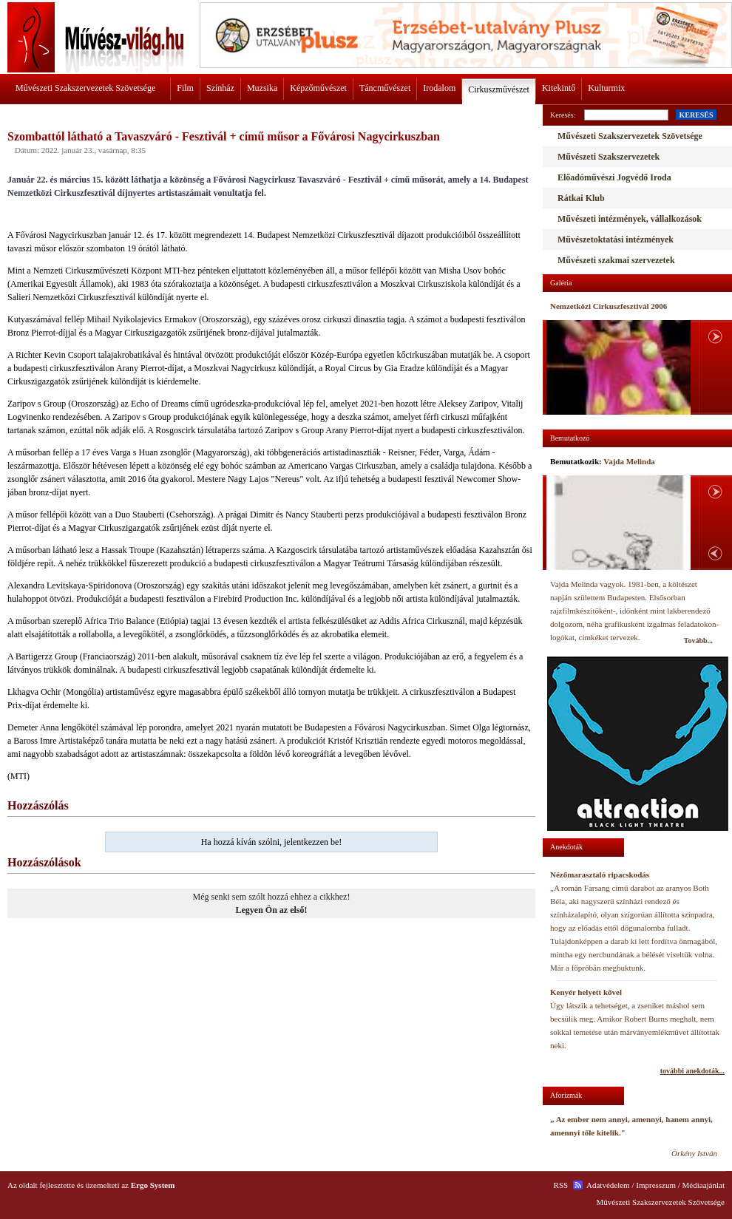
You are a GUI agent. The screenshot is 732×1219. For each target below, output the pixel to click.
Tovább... (698, 640)
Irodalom (439, 88)
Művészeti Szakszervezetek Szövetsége (85, 88)
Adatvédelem (608, 1185)
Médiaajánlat (703, 1185)
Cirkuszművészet (498, 89)
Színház (220, 88)
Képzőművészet (318, 88)
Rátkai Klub (581, 198)
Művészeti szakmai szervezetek (616, 260)
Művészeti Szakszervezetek (609, 157)
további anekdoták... (692, 1071)
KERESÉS (696, 115)
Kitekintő (558, 88)
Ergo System (153, 1185)
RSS (561, 1185)
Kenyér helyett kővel (586, 992)
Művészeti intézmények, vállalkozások (630, 219)
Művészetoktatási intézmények (616, 239)
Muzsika (262, 88)
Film (185, 88)
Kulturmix (606, 88)
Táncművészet (384, 88)
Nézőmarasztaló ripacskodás (599, 874)
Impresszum (656, 1185)
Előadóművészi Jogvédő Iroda (614, 177)
